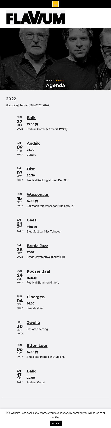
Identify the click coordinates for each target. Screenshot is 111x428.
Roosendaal (38, 271)
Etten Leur (37, 345)
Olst (31, 169)
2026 (33, 105)
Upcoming (12, 105)
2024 (46, 105)
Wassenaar (38, 194)
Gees (31, 220)
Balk (31, 117)
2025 (39, 105)
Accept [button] (56, 423)
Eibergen (36, 297)
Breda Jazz (37, 245)
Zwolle (33, 322)
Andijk (33, 143)
